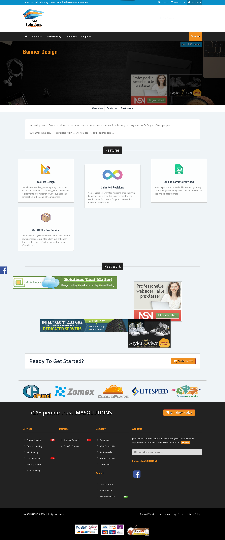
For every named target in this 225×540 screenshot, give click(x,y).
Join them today (179, 412)
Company (72, 36)
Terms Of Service (148, 514)
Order (195, 36)
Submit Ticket (105, 490)
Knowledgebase (191, 18)
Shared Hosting (32, 440)
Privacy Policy (193, 514)
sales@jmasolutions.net (148, 452)
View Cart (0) (178, 2)
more (185, 443)
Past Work (127, 108)
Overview (97, 108)
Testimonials (104, 452)
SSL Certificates (32, 458)
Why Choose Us (106, 446)
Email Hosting (32, 470)
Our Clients (166, 18)
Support (87, 36)
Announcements (106, 458)
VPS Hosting (31, 452)
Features (112, 108)
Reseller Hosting (33, 446)
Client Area (194, 2)
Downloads (103, 464)
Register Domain (70, 440)
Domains (37, 36)
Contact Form (105, 484)
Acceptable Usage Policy (171, 514)
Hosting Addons (33, 464)
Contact (163, 2)
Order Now (183, 361)
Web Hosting (54, 36)
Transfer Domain (70, 446)
